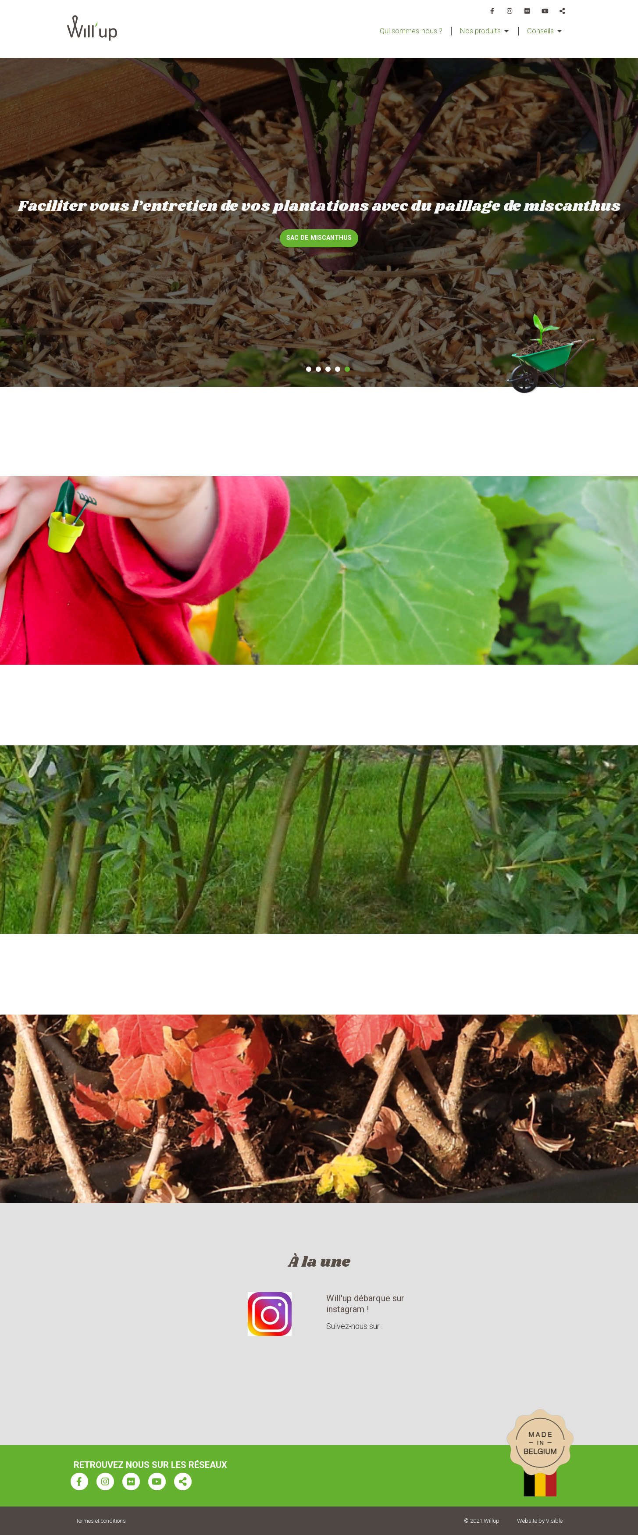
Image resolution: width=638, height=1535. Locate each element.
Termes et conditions (101, 1520)
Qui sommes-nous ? (399, 31)
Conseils (538, 31)
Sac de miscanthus (319, 238)
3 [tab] (328, 369)
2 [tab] (318, 369)
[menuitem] (399, 31)
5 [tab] (347, 369)
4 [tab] (337, 369)
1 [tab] (308, 369)
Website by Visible (540, 1520)
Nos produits (474, 31)
